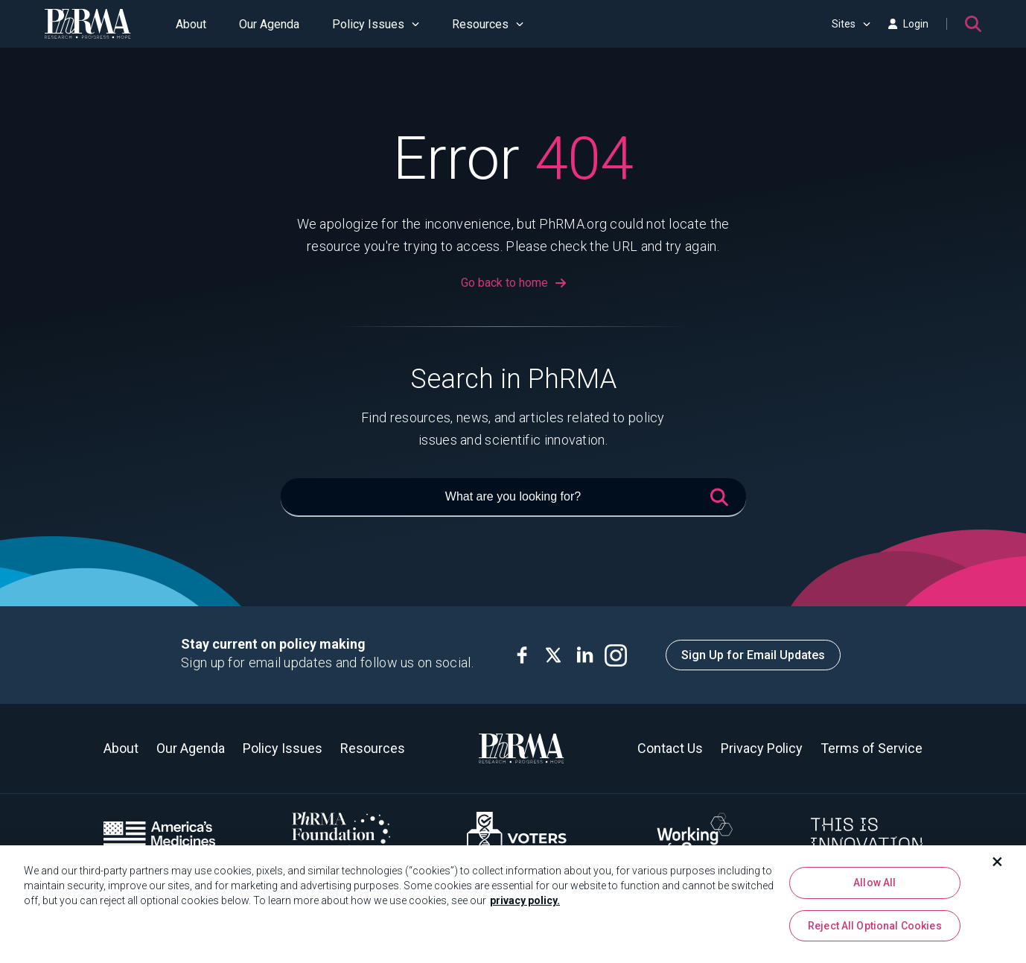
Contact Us (670, 748)
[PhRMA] (88, 24)
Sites (851, 24)
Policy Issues (375, 24)
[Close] (998, 868)
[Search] (973, 24)
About (191, 24)
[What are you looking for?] (513, 497)
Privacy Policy (762, 748)
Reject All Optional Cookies (875, 932)
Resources (487, 24)
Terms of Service (872, 748)
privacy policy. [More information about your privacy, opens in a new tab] (525, 906)
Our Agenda (269, 24)
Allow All (874, 888)
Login (908, 24)
